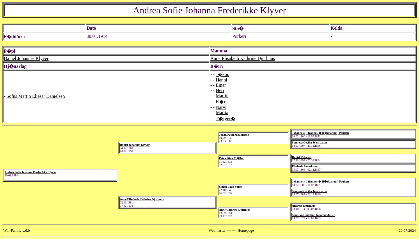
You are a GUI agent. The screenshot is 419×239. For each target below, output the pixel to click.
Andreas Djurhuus (303, 205)
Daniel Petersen (301, 157)
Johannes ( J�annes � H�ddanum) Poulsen (320, 132)
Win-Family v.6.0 (16, 230)
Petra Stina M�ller (231, 158)
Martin (222, 95)
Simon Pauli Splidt (230, 186)
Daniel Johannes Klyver (26, 58)
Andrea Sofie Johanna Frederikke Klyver (30, 172)
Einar (221, 85)
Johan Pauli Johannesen (234, 134)
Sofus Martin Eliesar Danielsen (35, 96)
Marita (222, 112)
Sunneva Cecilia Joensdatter (309, 142)
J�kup (222, 74)
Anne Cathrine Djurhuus (234, 209)
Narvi (221, 107)
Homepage (245, 230)
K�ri (221, 101)
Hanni (221, 79)
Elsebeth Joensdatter (305, 166)
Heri (220, 90)
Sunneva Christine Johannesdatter (313, 215)
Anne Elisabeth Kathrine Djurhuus (242, 58)
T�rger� (225, 118)
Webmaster (217, 230)
